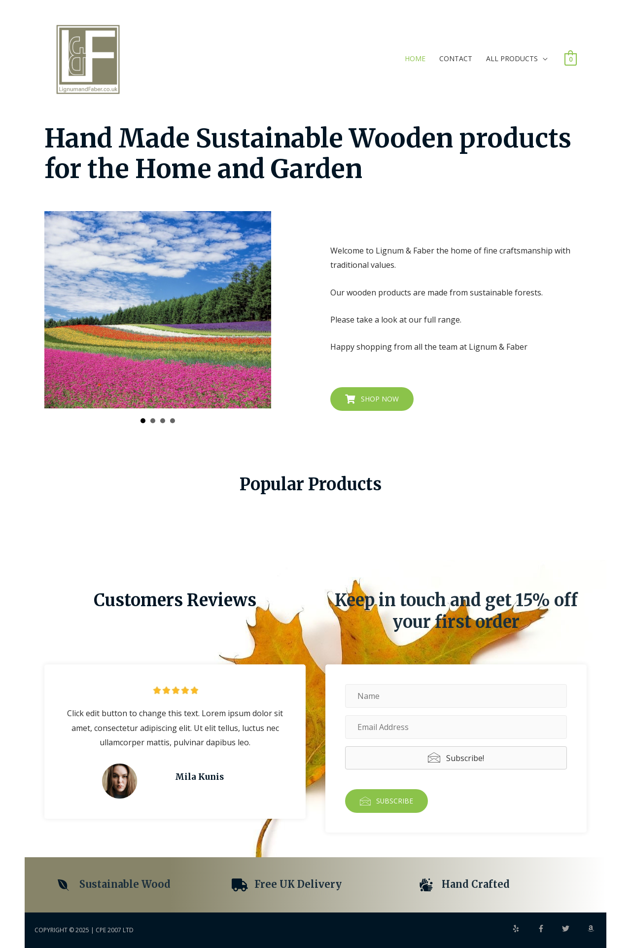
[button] (372, 399)
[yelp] (524, 928)
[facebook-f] (549, 928)
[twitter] (574, 928)
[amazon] (592, 928)
